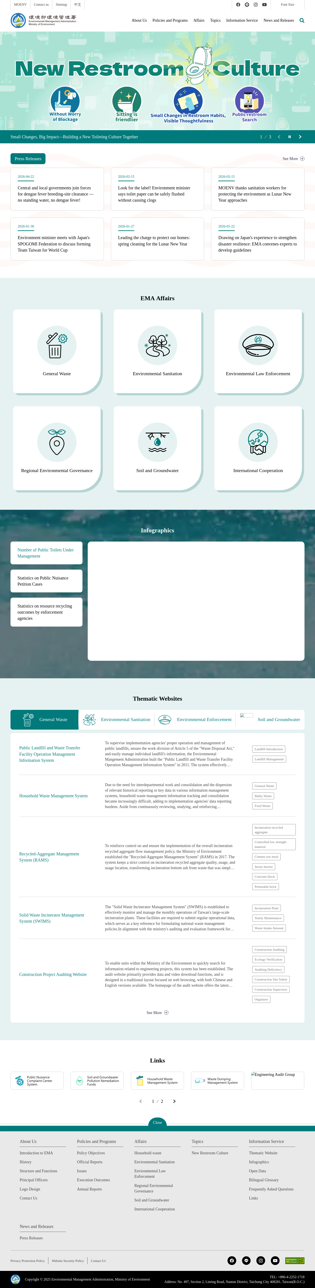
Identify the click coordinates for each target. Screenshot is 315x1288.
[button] (302, 20)
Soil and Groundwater (151, 1200)
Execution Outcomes (93, 1180)
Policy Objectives (91, 1153)
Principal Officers (34, 1180)
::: (3, 2)
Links (253, 1198)
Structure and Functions (38, 1171)
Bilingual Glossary (264, 1180)
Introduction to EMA (36, 1153)
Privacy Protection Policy (28, 1261)
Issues (82, 1171)
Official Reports (89, 1162)
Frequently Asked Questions (271, 1189)
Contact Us (28, 1198)
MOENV (20, 4)
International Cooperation (154, 1209)
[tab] (28, 158)
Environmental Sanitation (154, 1162)
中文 (77, 4)
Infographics (259, 1162)
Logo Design (30, 1189)
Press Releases (31, 1238)
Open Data (257, 1171)
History (26, 1162)
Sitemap (61, 4)
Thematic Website (263, 1153)
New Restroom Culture (210, 1153)
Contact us (41, 4)
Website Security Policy (70, 1261)
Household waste (147, 1153)
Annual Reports (89, 1189)
